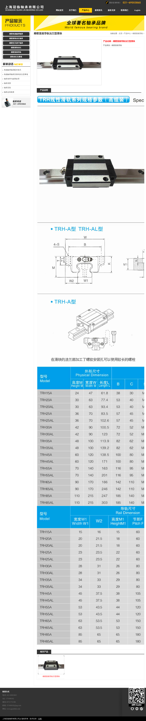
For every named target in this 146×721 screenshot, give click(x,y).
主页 (120, 33)
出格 (40, 719)
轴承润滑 (7, 83)
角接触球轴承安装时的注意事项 (16, 74)
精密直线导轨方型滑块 (51, 676)
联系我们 (124, 10)
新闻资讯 (98, 10)
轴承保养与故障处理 (11, 79)
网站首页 (59, 10)
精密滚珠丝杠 (16, 48)
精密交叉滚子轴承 (16, 43)
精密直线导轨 (16, 52)
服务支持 (111, 10)
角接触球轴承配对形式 (12, 70)
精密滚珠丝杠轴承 (16, 38)
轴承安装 (7, 88)
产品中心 (85, 10)
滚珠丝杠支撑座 (16, 57)
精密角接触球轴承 (16, 34)
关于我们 (72, 10)
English (137, 10)
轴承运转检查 (9, 92)
